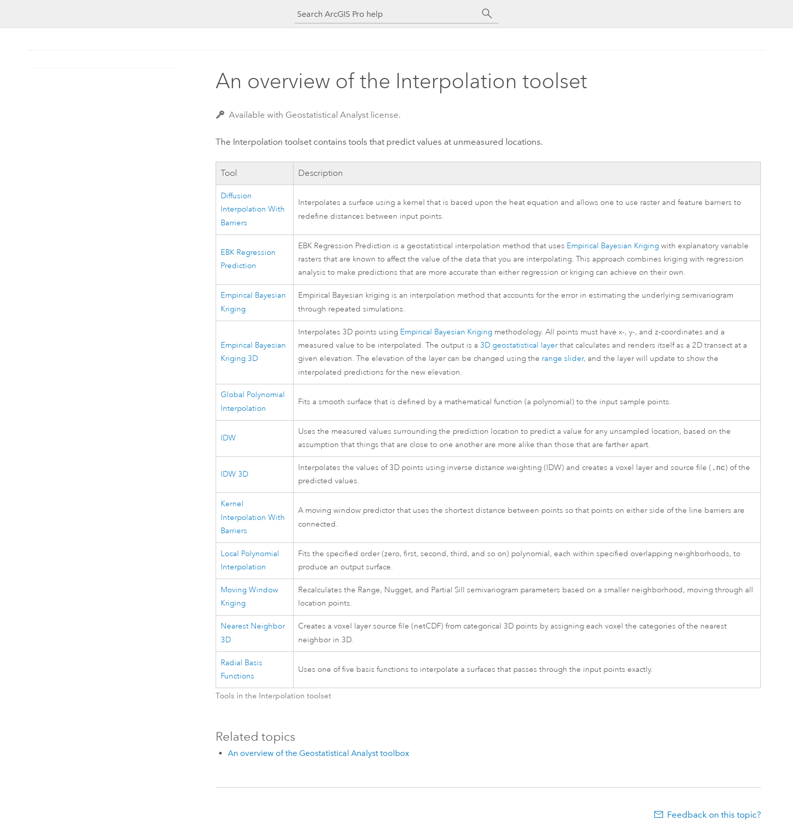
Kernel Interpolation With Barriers (253, 518)
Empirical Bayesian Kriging (613, 246)
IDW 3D (234, 475)
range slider (563, 358)
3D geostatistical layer (519, 345)
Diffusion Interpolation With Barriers (253, 209)
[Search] (487, 14)
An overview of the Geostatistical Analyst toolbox (318, 754)
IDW (228, 438)
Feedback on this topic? (714, 816)
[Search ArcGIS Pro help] (386, 14)
